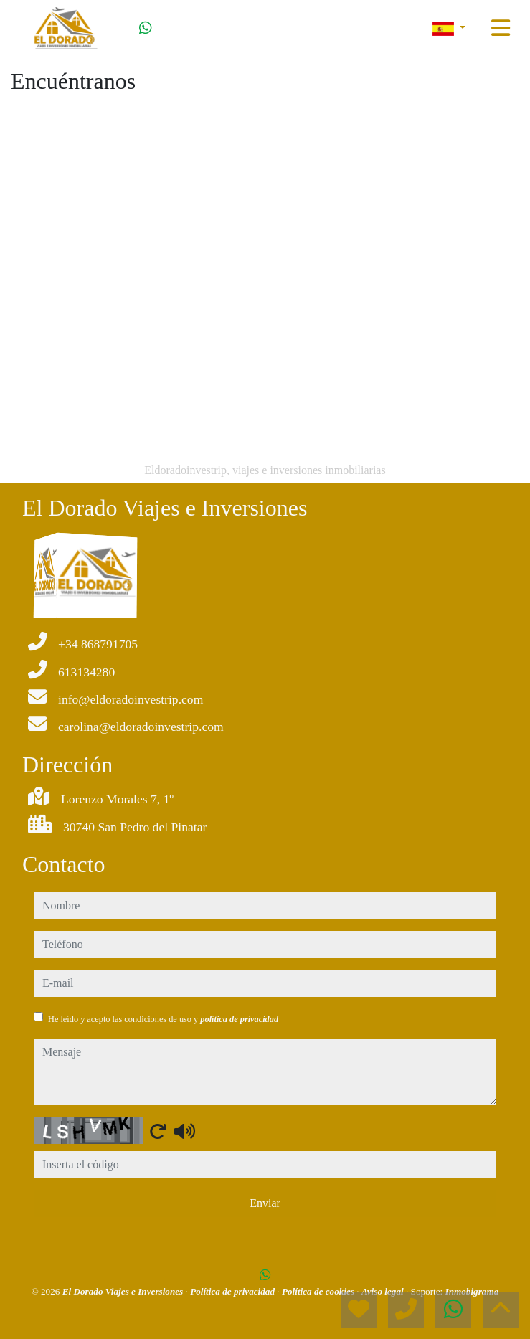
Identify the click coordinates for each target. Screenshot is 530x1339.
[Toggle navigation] (501, 28)
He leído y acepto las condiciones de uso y (163, 1019)
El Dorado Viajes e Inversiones (124, 1291)
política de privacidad (239, 1019)
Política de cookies (319, 1291)
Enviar (265, 1203)
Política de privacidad (233, 1291)
